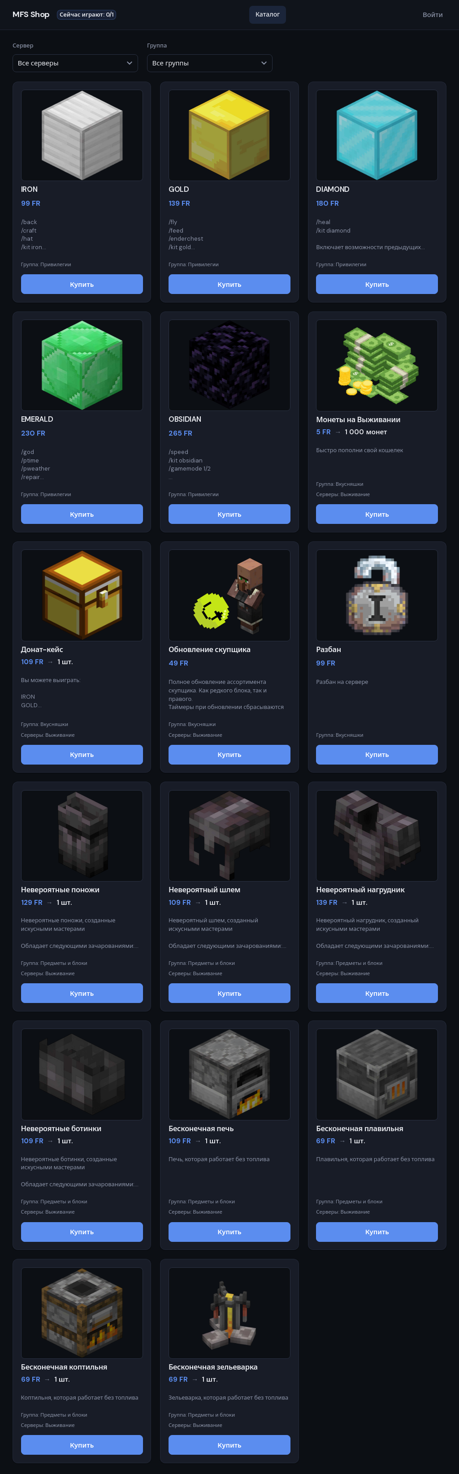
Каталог (267, 14)
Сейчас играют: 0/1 (87, 14)
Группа (210, 57)
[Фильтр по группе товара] (210, 63)
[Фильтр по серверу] (75, 63)
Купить (82, 284)
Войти (433, 14)
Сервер (75, 57)
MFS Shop (31, 15)
